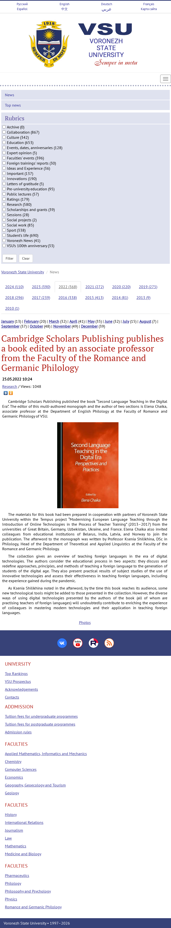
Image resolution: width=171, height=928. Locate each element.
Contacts (12, 697)
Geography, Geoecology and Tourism (35, 785)
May (91, 321)
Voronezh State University (22, 271)
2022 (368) (68, 286)
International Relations (24, 822)
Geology (12, 792)
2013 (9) (143, 297)
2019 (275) (148, 286)
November (62, 326)
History (11, 814)
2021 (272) (94, 286)
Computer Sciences (21, 769)
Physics (11, 899)
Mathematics (15, 846)
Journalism (14, 830)
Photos (85, 622)
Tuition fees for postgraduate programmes (40, 724)
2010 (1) (12, 308)
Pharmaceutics (17, 875)
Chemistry (13, 761)
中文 (64, 9)
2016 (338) (67, 297)
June (108, 321)
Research (9, 386)
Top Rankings (16, 673)
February (31, 321)
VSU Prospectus (18, 681)
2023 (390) (41, 286)
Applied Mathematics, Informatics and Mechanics (46, 753)
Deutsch (106, 4)
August (145, 321)
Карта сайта (149, 9)
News (9, 94)
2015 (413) (94, 297)
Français (148, 4)
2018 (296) (14, 297)
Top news (13, 105)
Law (8, 838)
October (36, 326)
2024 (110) (14, 286)
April (73, 321)
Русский (22, 4)
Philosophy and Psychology (28, 891)
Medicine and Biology (23, 853)
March (54, 321)
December (89, 326)
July (126, 321)
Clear (26, 258)
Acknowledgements (21, 689)
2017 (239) (41, 297)
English (64, 4)
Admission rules (18, 732)
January (7, 321)
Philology (13, 883)
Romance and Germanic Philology (33, 906)
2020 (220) (121, 286)
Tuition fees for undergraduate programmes (41, 716)
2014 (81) (120, 297)
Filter (9, 258)
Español (22, 9)
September (10, 326)
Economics (14, 777)
